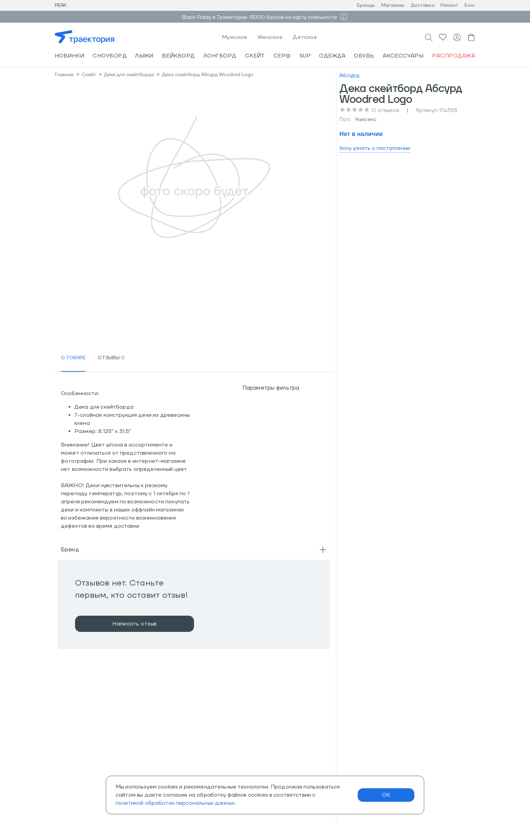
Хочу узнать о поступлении (374, 148)
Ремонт (449, 5)
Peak (61, 5)
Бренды (366, 5)
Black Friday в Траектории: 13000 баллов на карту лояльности (260, 17)
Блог (469, 5)
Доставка (422, 5)
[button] (194, 550)
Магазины (393, 5)
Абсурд (349, 75)
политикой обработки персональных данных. (176, 803)
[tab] (73, 358)
